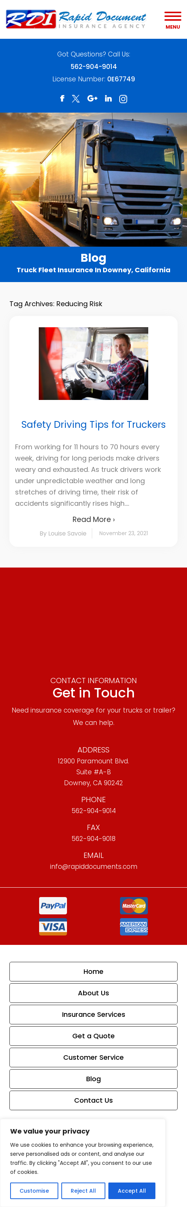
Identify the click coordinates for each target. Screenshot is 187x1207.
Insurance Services (93, 1014)
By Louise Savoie (63, 533)
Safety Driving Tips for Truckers (93, 424)
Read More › (94, 519)
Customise (34, 1191)
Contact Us (93, 1100)
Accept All (132, 1191)
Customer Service (93, 1057)
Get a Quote (93, 1036)
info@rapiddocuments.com (93, 866)
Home (93, 971)
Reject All (83, 1191)
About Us (93, 993)
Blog (93, 1078)
